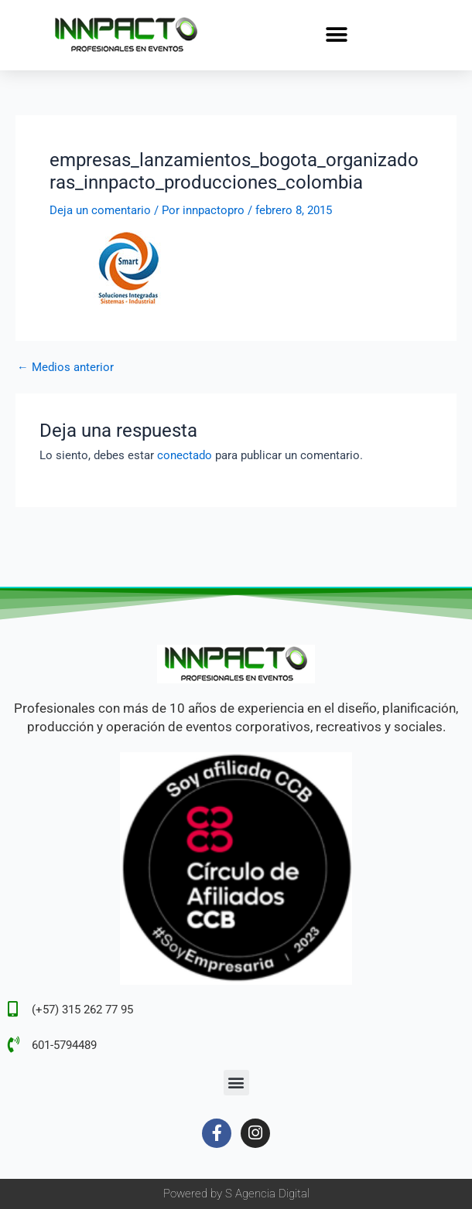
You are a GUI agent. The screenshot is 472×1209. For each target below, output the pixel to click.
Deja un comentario (100, 210)
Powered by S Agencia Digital (236, 1193)
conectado (184, 455)
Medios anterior (65, 367)
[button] (337, 35)
